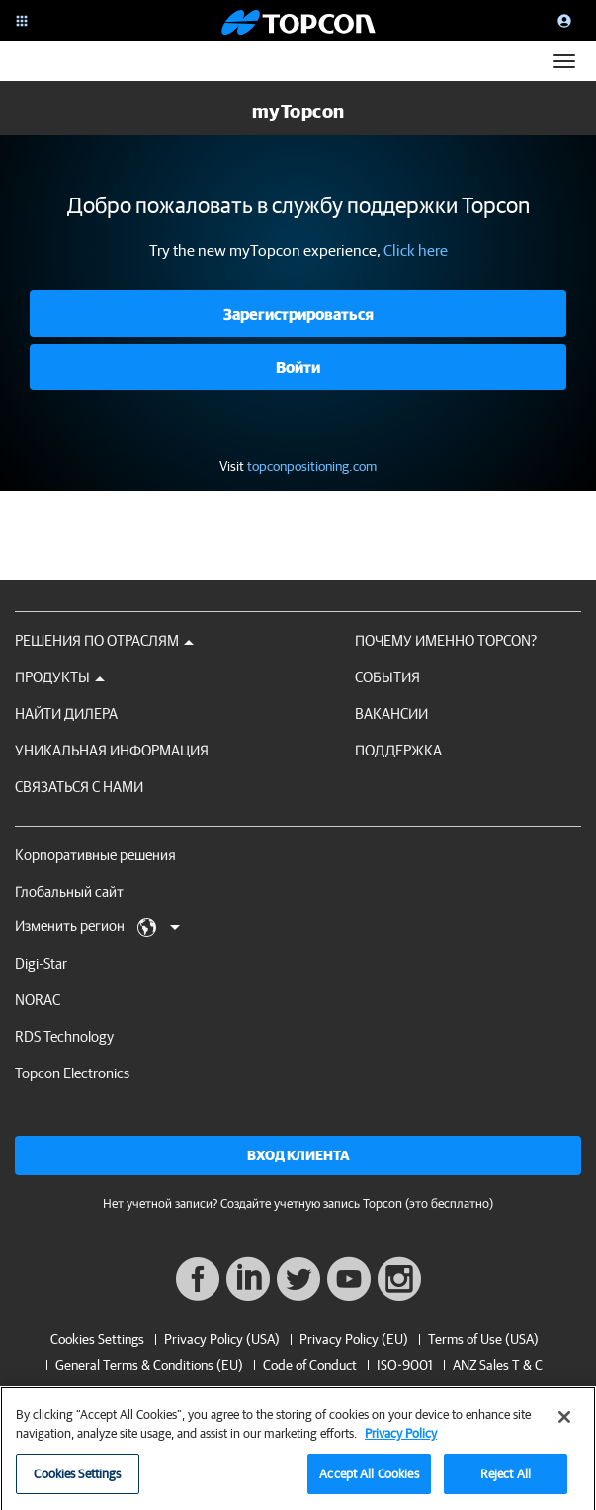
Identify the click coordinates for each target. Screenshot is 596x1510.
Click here (415, 250)
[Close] (564, 1425)
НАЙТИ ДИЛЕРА (66, 713)
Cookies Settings (97, 1339)
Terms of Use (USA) (483, 1339)
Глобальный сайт (69, 891)
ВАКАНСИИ (391, 713)
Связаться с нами (79, 786)
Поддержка (398, 750)
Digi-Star (41, 963)
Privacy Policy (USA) (222, 1339)
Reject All (505, 1481)
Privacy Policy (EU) (353, 1339)
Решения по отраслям (104, 640)
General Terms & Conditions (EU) (149, 1365)
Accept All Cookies (368, 1481)
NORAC (37, 1000)
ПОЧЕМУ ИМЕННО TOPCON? (446, 640)
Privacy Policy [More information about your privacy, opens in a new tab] (401, 1442)
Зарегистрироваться (298, 314)
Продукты (60, 677)
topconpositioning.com (312, 466)
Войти (298, 367)
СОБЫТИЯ (387, 677)
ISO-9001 (405, 1365)
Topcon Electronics (72, 1073)
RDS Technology (64, 1036)
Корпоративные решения (95, 854)
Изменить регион (97, 927)
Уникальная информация (112, 750)
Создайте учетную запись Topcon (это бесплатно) (356, 1203)
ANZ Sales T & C (498, 1365)
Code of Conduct (310, 1365)
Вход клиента (298, 1155)
